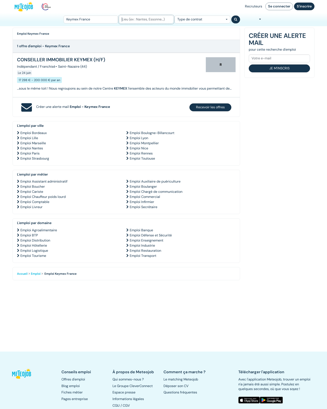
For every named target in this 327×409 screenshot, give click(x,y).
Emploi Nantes (31, 148)
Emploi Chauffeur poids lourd (43, 196)
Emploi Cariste (31, 191)
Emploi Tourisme (33, 255)
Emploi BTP (29, 235)
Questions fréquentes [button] (180, 392)
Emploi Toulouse (142, 158)
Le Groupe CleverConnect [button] (132, 386)
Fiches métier (72, 392)
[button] (24, 374)
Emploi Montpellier (144, 143)
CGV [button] (126, 405)
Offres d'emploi (73, 379)
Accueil (22, 274)
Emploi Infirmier (142, 202)
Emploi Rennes (141, 153)
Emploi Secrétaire (143, 207)
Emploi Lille (29, 138)
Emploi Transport (143, 255)
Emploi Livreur (31, 207)
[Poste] (91, 19)
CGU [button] (116, 405)
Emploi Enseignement (146, 240)
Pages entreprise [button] (74, 399)
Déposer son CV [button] (176, 386)
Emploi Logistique (34, 250)
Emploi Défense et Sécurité (151, 235)
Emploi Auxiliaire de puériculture (155, 181)
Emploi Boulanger (143, 186)
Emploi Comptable (34, 202)
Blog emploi (70, 386)
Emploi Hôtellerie (33, 245)
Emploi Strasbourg (34, 158)
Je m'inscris (279, 68)
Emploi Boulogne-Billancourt (152, 133)
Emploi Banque (141, 230)
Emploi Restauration (145, 250)
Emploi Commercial (145, 196)
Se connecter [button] (279, 6)
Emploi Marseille (33, 143)
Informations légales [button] (128, 399)
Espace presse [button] (123, 392)
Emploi (36, 274)
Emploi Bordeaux (33, 133)
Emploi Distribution (35, 240)
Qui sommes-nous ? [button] (128, 379)
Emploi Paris (30, 153)
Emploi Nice (139, 148)
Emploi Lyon (139, 138)
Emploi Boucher (32, 186)
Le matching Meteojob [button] (181, 379)
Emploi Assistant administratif (43, 181)
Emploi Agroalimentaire (38, 230)
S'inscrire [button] (304, 6)
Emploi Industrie (142, 245)
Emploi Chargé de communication (156, 191)
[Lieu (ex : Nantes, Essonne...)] (146, 19)
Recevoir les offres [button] (210, 107)
